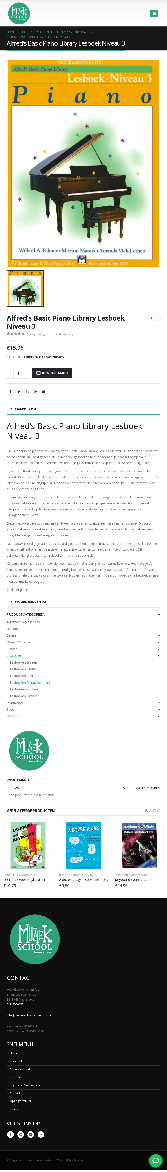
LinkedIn (27, 391)
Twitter (18, 391)
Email (43, 391)
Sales (10, 709)
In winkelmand (55, 373)
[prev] (151, 318)
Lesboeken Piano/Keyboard (43, 357)
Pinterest (20, 1134)
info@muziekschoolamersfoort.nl (29, 1016)
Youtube (30, 1134)
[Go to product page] (27, 845)
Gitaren (12, 649)
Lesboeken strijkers (24, 689)
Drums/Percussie (19, 642)
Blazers (12, 629)
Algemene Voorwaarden (26, 1085)
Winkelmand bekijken (141, 788)
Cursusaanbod (20, 1069)
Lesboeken (15, 655)
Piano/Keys (15, 703)
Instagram (41, 1134)
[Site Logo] (19, 13)
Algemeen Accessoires (23, 622)
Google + (35, 391)
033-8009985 (15, 1005)
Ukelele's (13, 716)
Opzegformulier (20, 1101)
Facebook (10, 391)
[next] (158, 318)
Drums (12, 635)
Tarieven (16, 1109)
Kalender (16, 1077)
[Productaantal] (18, 373)
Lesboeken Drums (23, 669)
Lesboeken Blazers (24, 662)
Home (14, 1053)
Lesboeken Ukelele (23, 696)
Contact (15, 1093)
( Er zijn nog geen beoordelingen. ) (50, 334)
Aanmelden (17, 1061)
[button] (154, 13)
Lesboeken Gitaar (23, 676)
